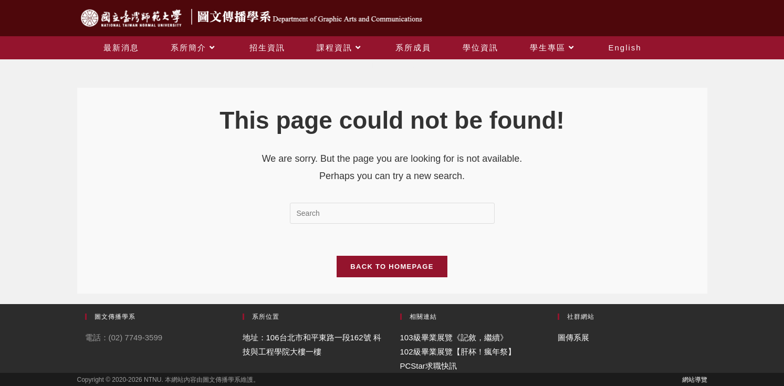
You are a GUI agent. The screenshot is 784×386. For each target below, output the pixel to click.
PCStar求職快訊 (428, 365)
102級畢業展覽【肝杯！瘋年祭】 (458, 351)
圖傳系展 (573, 337)
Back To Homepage (391, 266)
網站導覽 (694, 379)
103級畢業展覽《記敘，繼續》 (454, 337)
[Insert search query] (392, 213)
